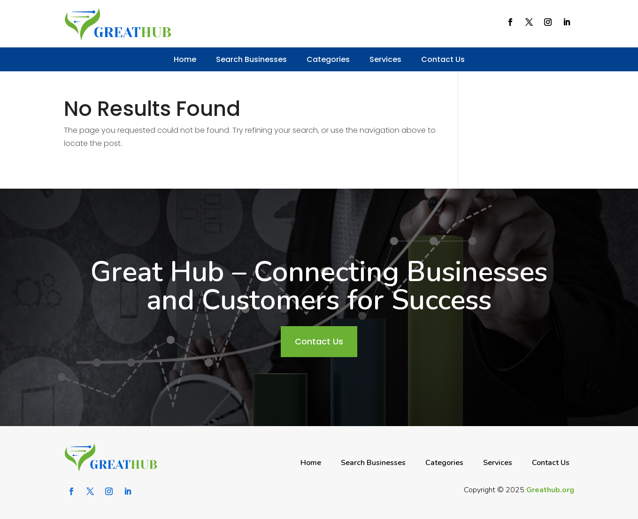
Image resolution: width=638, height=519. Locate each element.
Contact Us (443, 59)
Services (385, 59)
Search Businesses (251, 59)
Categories (328, 59)
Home (185, 59)
